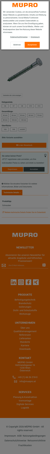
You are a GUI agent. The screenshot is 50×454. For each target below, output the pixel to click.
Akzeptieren (32, 45)
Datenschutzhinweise (19, 37)
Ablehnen (17, 45)
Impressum (35, 37)
